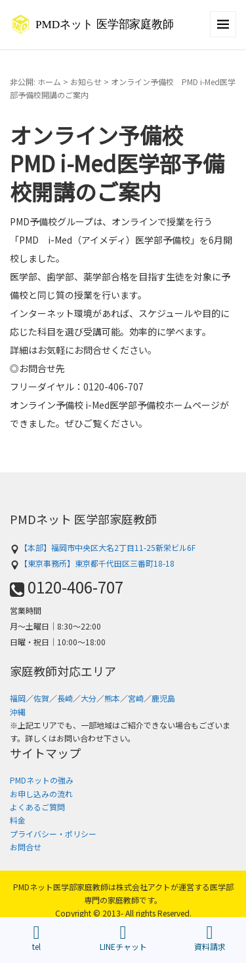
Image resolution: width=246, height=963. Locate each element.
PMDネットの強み (41, 779)
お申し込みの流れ (41, 793)
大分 (88, 698)
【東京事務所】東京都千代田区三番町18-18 (92, 563)
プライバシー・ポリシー (53, 833)
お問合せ (25, 846)
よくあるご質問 (37, 806)
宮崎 (136, 698)
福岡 (18, 698)
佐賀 (41, 698)
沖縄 (18, 711)
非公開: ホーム (35, 81)
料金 (18, 819)
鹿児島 (163, 698)
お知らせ (86, 81)
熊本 (112, 698)
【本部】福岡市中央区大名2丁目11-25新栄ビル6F (102, 547)
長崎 (65, 698)
